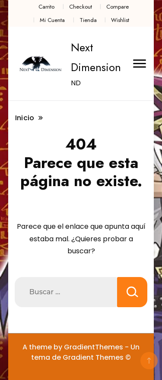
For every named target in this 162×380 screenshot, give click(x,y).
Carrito (46, 7)
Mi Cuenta (52, 20)
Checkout (80, 7)
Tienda (88, 20)
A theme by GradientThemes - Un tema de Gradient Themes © (81, 352)
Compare (117, 7)
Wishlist (120, 20)
